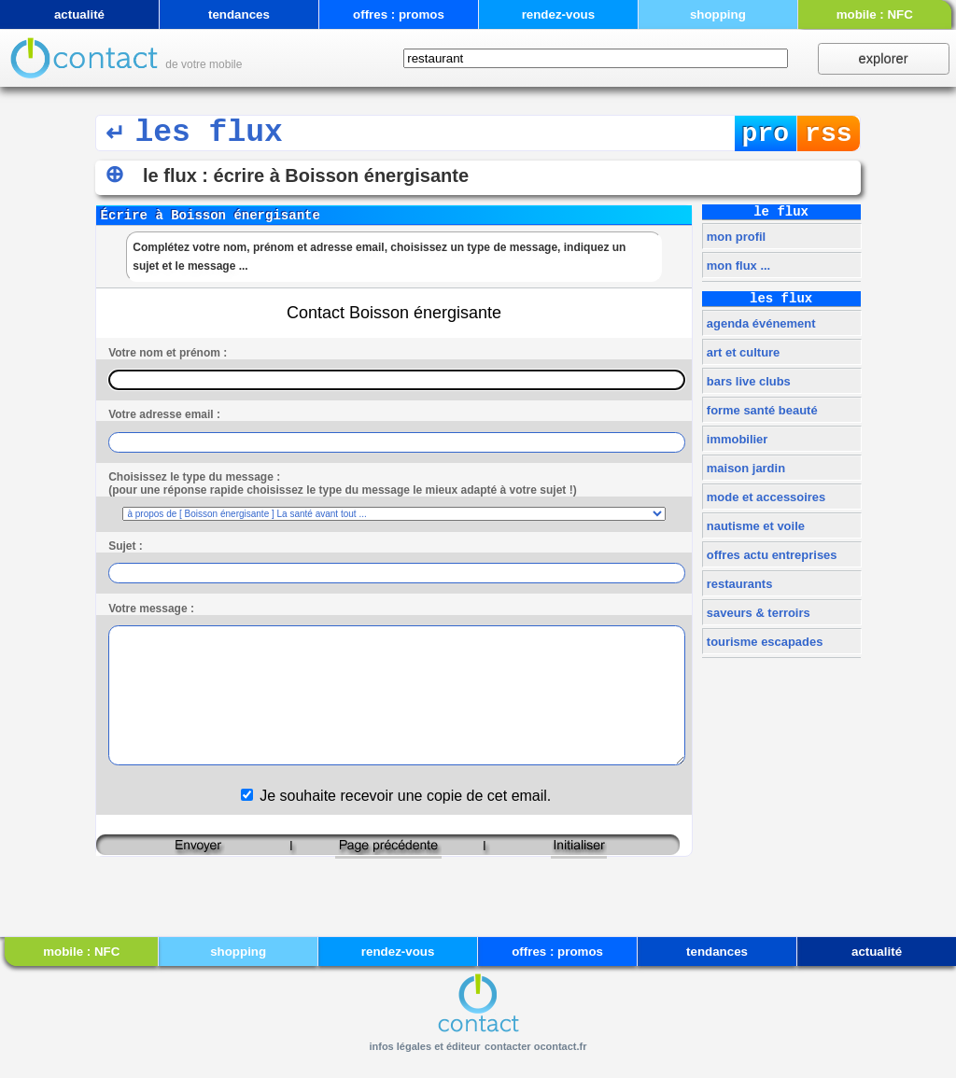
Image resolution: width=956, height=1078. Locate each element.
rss (828, 133)
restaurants (737, 584)
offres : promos (398, 14)
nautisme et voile (754, 526)
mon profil (734, 237)
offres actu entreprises (769, 555)
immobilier (735, 439)
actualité (79, 14)
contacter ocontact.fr (535, 1046)
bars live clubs (747, 381)
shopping (718, 14)
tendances (239, 14)
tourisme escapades (762, 642)
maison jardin (744, 468)
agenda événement (759, 323)
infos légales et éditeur (424, 1046)
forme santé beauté (760, 410)
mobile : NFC (874, 14)
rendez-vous (559, 14)
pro (766, 133)
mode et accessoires (764, 497)
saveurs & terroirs (756, 613)
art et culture (741, 352)
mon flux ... (736, 266)
